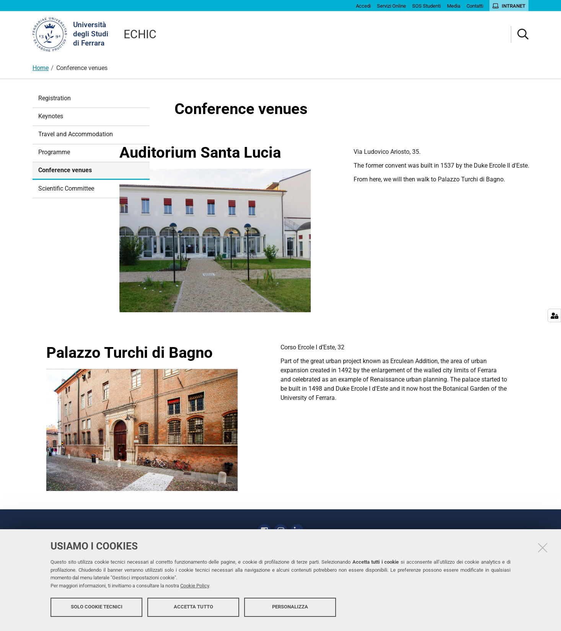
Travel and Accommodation (75, 134)
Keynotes (50, 116)
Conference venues (65, 170)
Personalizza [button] (290, 611)
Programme (54, 152)
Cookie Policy (194, 590)
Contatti (319, 529)
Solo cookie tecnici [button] (96, 611)
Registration (54, 98)
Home (41, 68)
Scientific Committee (66, 188)
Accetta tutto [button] (193, 611)
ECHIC (140, 34)
